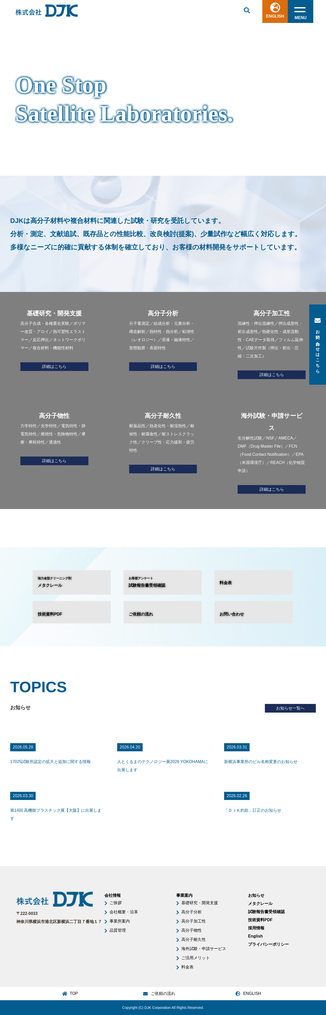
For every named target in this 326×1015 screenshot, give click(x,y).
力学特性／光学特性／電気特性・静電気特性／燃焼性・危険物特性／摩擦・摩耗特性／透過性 (54, 437)
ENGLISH (275, 10)
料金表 (226, 583)
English (255, 936)
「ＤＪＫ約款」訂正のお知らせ (252, 810)
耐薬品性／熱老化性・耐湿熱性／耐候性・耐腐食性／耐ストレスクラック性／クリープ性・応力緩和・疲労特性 (163, 441)
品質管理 (118, 930)
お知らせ (256, 895)
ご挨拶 (116, 903)
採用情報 (256, 928)
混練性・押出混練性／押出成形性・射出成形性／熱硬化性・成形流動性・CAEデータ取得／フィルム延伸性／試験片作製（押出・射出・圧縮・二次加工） (272, 343)
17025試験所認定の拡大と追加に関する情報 (50, 761)
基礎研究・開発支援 (199, 903)
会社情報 (112, 895)
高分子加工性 (193, 921)
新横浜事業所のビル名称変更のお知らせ (260, 761)
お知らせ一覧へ (290, 708)
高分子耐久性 (193, 939)
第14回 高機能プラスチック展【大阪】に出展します (55, 814)
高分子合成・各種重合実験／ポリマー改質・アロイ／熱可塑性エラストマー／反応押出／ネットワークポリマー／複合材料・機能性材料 (54, 339)
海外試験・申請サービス (203, 948)
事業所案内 (120, 921)
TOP (74, 993)
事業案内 (184, 895)
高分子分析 (191, 912)
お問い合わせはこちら (318, 344)
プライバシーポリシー (268, 944)
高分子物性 (191, 930)
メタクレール (72, 581)
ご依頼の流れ (141, 614)
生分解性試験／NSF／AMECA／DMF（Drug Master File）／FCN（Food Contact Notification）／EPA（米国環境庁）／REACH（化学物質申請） (272, 452)
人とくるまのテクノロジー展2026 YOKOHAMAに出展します (162, 765)
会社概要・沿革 (124, 912)
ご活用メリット (195, 958)
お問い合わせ (232, 614)
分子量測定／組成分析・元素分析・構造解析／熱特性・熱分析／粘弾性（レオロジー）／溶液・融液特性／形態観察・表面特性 (163, 339)
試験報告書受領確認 (163, 581)
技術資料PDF (50, 614)
